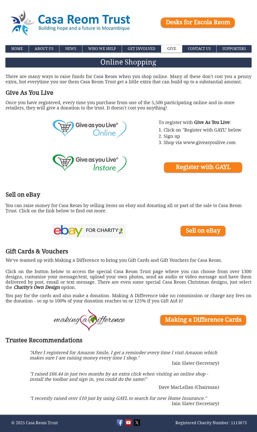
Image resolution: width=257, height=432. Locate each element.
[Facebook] (120, 422)
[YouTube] (128, 422)
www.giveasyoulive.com (209, 142)
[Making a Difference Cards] (203, 320)
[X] (137, 422)
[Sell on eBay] (203, 231)
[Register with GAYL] (203, 167)
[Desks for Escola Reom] (198, 23)
